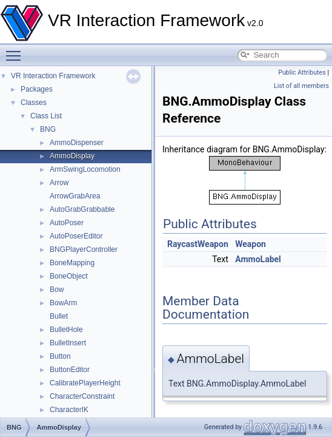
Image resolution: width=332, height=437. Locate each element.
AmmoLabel (258, 259)
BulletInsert (68, 343)
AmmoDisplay (72, 156)
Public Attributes (302, 72)
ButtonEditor (70, 369)
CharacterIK (69, 409)
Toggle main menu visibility (16, 50)
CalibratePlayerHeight (85, 383)
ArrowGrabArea (75, 196)
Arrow (59, 182)
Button (60, 356)
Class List (46, 116)
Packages (37, 89)
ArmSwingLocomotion (85, 169)
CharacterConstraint (82, 396)
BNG (48, 129)
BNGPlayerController (84, 249)
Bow (57, 289)
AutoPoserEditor (76, 236)
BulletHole (66, 329)
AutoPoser (67, 222)
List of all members (301, 86)
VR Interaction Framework (53, 76)
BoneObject (69, 276)
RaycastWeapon (197, 244)
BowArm (63, 303)
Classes (34, 102)
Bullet (59, 316)
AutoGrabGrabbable (82, 209)
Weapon (250, 244)
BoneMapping (72, 263)
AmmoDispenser (77, 142)
